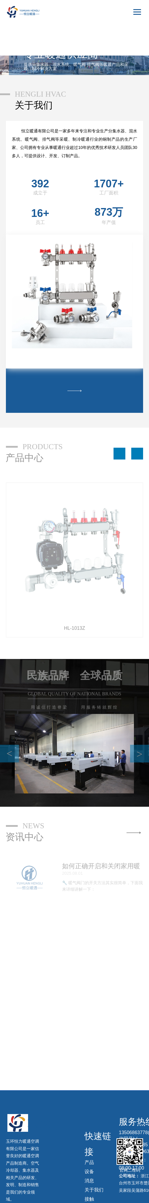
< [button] (9, 754)
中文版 (131, 29)
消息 (89, 1180)
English (130, 40)
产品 (89, 1162)
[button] (119, 454)
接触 (89, 1199)
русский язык (125, 50)
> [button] (139, 754)
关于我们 (94, 1189)
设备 (89, 1171)
